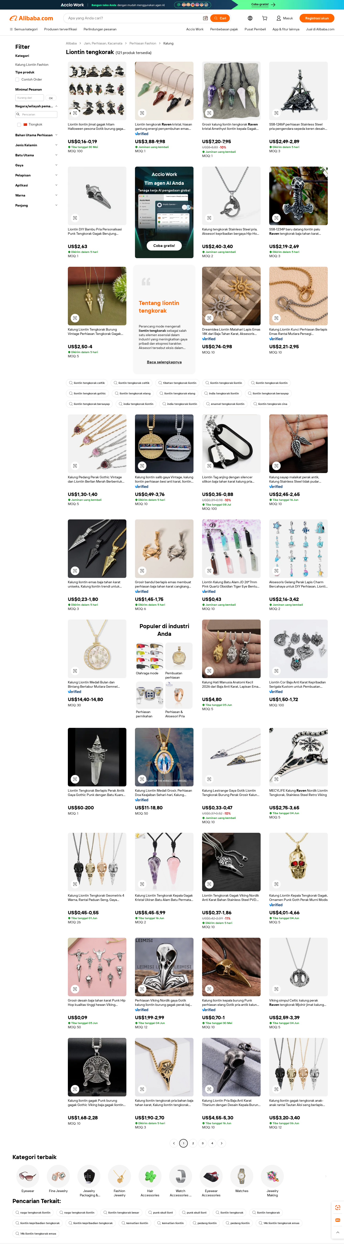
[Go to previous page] (174, 1143)
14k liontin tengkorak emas (279, 1223)
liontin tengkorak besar (121, 1213)
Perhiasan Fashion (142, 43)
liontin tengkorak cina (270, 404)
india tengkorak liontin (221, 393)
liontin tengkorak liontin (223, 383)
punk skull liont (160, 1213)
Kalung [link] (168, 43)
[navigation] (36, 593)
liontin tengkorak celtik (87, 383)
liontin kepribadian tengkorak (37, 1223)
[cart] (265, 19)
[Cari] (220, 18)
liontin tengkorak (229, 1213)
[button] (205, 18)
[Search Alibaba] (133, 18)
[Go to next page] (221, 1143)
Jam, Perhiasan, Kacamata (103, 43)
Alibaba (71, 43)
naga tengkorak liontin (33, 1213)
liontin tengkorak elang (132, 393)
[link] (338, 1207)
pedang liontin (205, 1223)
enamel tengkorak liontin (225, 404)
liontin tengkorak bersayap (268, 393)
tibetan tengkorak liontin (177, 383)
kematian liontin (135, 1223)
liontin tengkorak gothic (87, 393)
